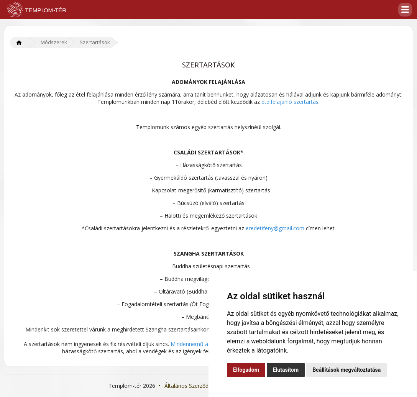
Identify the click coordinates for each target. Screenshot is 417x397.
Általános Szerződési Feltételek (202, 385)
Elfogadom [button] (246, 370)
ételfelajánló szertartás (289, 101)
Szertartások (95, 42)
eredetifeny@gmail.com (275, 228)
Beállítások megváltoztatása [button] (346, 370)
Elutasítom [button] (286, 370)
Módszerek (54, 42)
